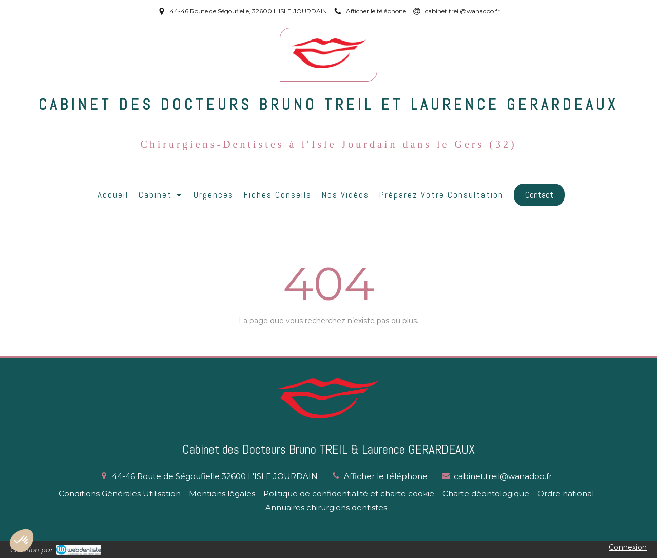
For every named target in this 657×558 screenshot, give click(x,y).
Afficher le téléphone (376, 11)
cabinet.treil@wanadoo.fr (503, 476)
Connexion (628, 547)
